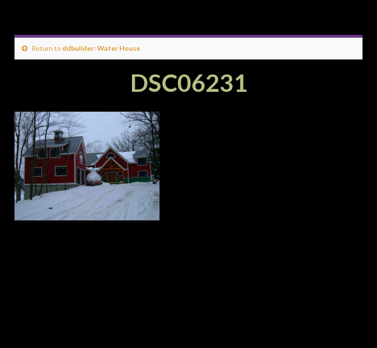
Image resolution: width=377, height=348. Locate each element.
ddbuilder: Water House (101, 48)
